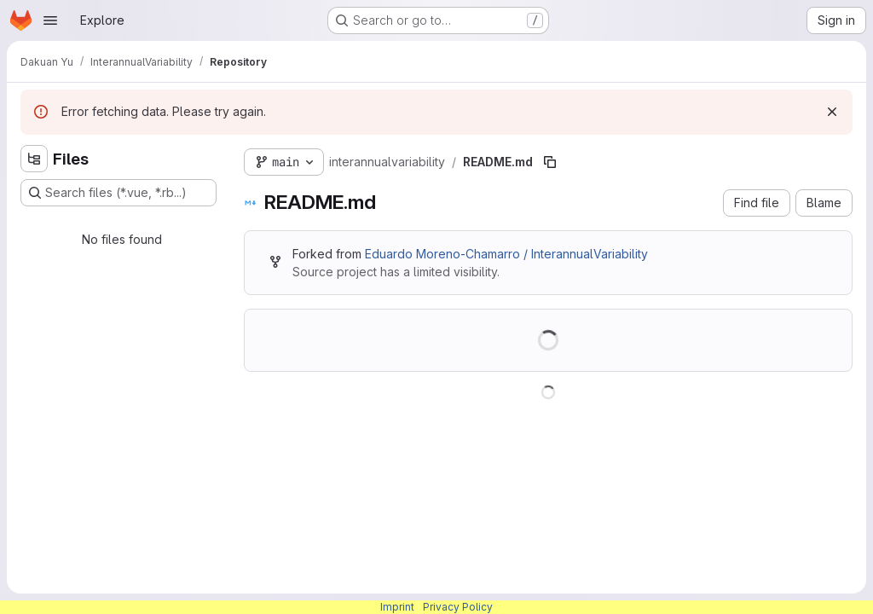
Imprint (397, 606)
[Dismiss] (832, 111)
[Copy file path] (550, 162)
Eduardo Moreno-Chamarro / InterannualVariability (506, 253)
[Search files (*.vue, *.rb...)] (118, 192)
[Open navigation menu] (50, 20)
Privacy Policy (458, 606)
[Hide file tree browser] (34, 158)
